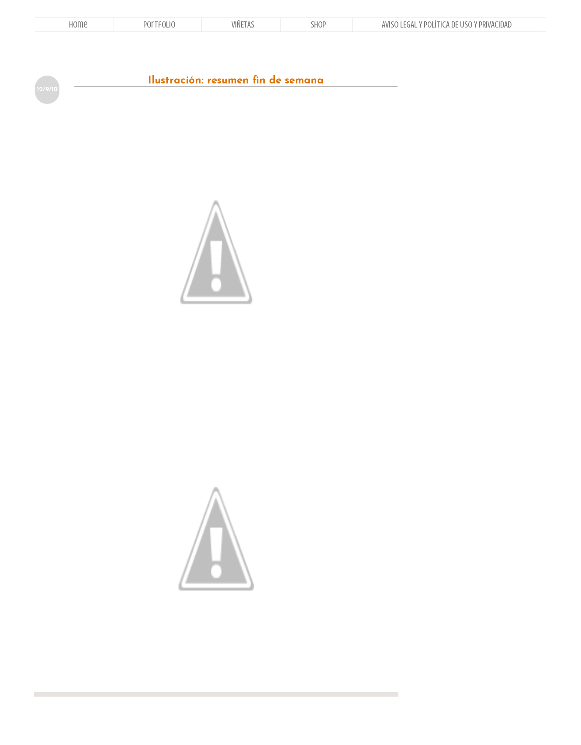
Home (78, 25)
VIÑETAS (243, 25)
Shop (318, 25)
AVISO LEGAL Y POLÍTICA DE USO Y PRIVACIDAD (447, 25)
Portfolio (159, 25)
